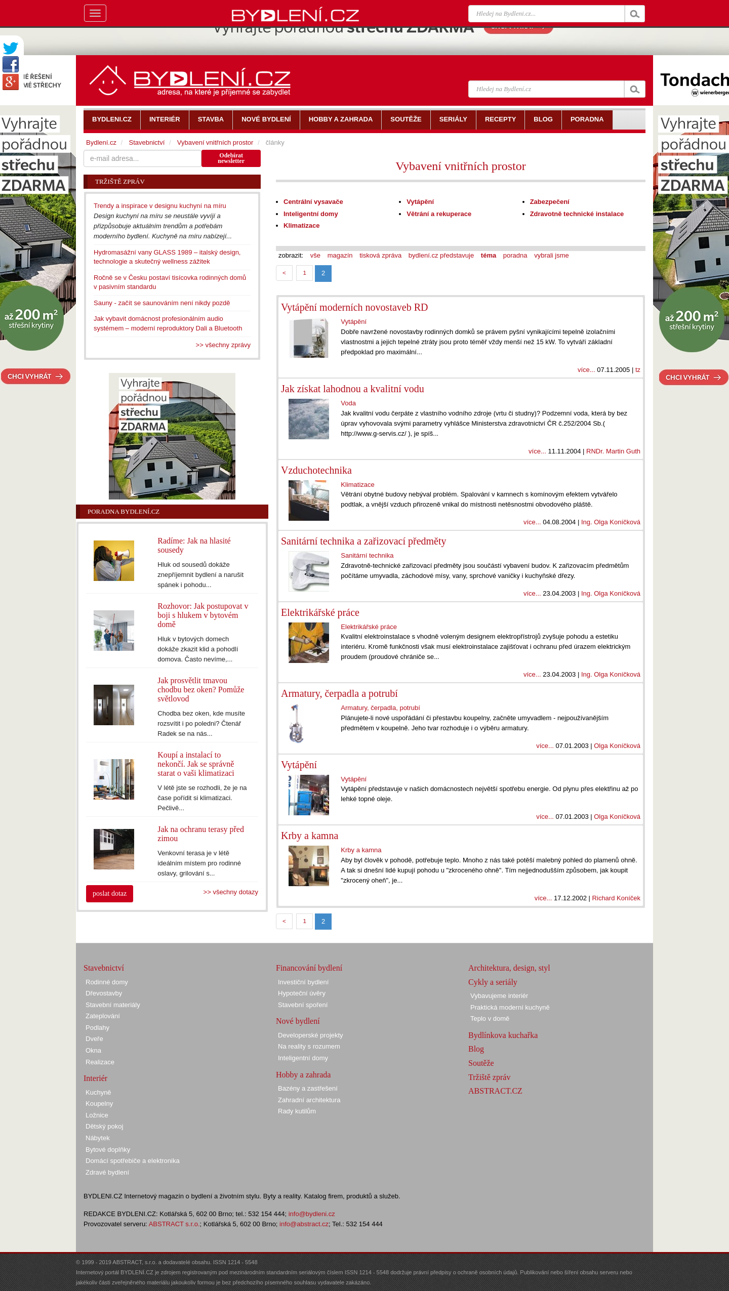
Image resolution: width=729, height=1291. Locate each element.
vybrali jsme (551, 255)
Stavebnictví (147, 142)
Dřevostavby (104, 993)
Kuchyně (98, 1092)
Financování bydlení (309, 968)
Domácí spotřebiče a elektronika (133, 1160)
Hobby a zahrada (303, 1074)
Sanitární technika (367, 555)
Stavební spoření (303, 1005)
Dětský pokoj (104, 1126)
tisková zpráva (380, 255)
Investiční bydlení (303, 982)
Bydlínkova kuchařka (503, 1035)
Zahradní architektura (309, 1100)
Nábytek (98, 1138)
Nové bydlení (298, 1021)
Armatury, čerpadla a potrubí (339, 693)
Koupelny (99, 1103)
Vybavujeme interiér (499, 996)
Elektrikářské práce (320, 612)
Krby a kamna (309, 835)
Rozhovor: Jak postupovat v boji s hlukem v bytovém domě (202, 615)
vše (315, 255)
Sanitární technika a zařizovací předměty (364, 541)
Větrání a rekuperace (439, 214)
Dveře (94, 1039)
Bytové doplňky (108, 1149)
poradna (515, 255)
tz (637, 369)
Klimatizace (302, 225)
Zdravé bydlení (107, 1172)
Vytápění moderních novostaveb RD (354, 307)
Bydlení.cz (101, 142)
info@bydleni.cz (312, 1214)
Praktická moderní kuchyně (510, 1007)
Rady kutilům (297, 1111)
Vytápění (420, 201)
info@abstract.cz (304, 1224)
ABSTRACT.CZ (495, 1091)
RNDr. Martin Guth (613, 451)
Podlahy (97, 1027)
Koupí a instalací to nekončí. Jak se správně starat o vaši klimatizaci (195, 764)
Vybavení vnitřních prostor (460, 166)
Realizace (100, 1062)
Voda (348, 403)
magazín (340, 255)
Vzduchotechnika (316, 470)
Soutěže (481, 1063)
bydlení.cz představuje (441, 255)
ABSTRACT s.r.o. (174, 1224)
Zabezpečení (550, 201)
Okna (93, 1050)
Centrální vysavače (313, 201)
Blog (476, 1049)
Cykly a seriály (492, 982)
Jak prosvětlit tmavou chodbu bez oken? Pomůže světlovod (200, 689)
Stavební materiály (113, 1005)
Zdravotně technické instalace (577, 214)
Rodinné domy (107, 982)
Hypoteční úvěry (302, 993)
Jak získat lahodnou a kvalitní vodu (352, 388)
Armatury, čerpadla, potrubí (380, 708)
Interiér (95, 1078)
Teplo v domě (489, 1018)
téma (488, 255)
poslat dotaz (110, 893)
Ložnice (97, 1115)
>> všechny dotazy (231, 892)
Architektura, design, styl (509, 968)
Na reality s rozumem (309, 1046)
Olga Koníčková (617, 745)
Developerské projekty (310, 1035)
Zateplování (103, 1016)
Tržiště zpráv (489, 1077)
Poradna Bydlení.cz (123, 511)
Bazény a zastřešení (308, 1088)
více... (586, 369)
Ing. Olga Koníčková (610, 522)
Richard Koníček (616, 898)
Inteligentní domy (311, 214)
